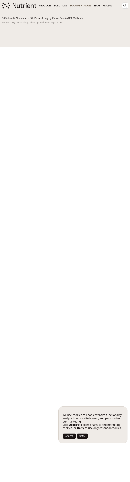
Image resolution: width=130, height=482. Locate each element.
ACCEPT (69, 436)
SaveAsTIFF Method (71, 18)
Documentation (80, 5)
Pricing (107, 5)
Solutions (61, 5)
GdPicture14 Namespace (15, 18)
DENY (82, 436)
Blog (97, 5)
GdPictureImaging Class (44, 18)
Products (45, 5)
